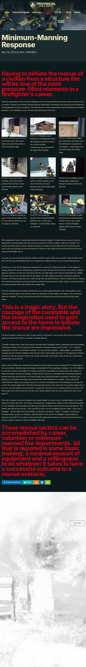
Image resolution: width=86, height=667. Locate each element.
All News (77, 523)
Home (7, 12)
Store (68, 12)
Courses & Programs (20, 12)
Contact (77, 12)
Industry (37, 12)
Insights (47, 12)
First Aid (58, 12)
